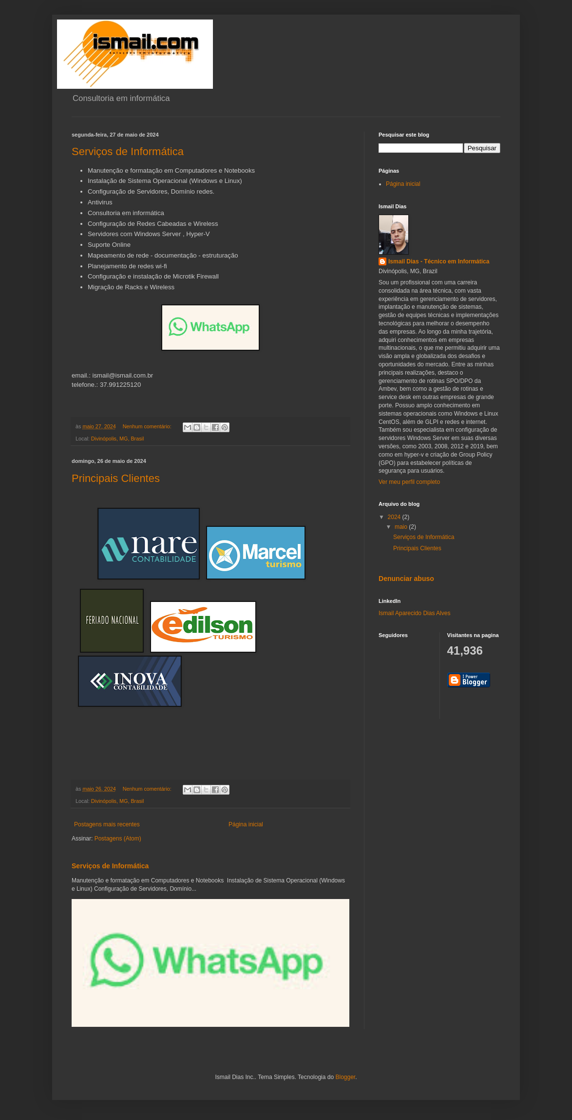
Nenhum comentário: (148, 426)
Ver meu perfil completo (409, 482)
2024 (395, 517)
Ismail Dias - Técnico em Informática (438, 261)
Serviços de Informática (128, 151)
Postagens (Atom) (118, 838)
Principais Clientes (116, 478)
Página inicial (246, 824)
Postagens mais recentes (107, 824)
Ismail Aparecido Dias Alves (414, 613)
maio (402, 526)
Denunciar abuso (406, 578)
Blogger (345, 1077)
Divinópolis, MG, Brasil (117, 438)
